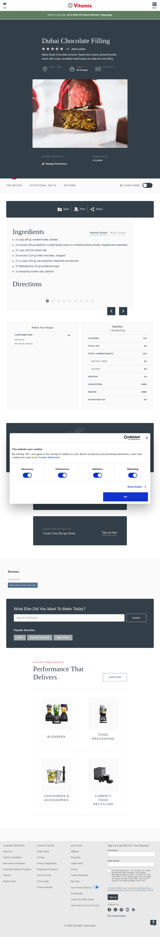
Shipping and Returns (47, 869)
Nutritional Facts (43, 185)
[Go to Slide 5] (70, 301)
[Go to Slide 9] (92, 301)
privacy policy (141, 890)
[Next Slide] (123, 311)
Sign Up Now (109, 532)
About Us (7, 851)
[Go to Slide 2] (53, 301)
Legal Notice (77, 863)
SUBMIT (136, 618)
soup (20, 638)
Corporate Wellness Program (17, 869)
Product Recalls (44, 887)
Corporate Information (13, 845)
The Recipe (14, 185)
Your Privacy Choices (81, 887)
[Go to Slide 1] (47, 301)
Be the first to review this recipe (24, 586)
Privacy (74, 869)
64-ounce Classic (24, 343)
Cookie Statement (49, 457)
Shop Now (115, 677)
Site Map (75, 881)
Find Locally (43, 881)
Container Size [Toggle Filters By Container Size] (23, 335)
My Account (76, 845)
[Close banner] (147, 438)
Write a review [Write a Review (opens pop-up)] (78, 49)
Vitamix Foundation (12, 857)
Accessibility (77, 893)
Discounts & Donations (14, 863)
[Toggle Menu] (154, 5)
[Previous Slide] (111, 311)
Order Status (43, 851)
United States (118, 916)
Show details (135, 486)
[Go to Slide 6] (75, 301)
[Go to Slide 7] (81, 301)
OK (125, 496)
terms (151, 890)
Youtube (127, 909)
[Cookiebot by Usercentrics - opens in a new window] (126, 437)
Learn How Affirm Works (82, 899)
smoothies (63, 638)
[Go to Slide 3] (58, 301)
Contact (40, 857)
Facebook (109, 909)
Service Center (44, 875)
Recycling (75, 857)
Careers (7, 875)
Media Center (9, 881)
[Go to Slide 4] (64, 301)
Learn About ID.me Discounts (85, 905)
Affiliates (75, 851)
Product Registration (47, 863)
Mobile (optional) (113, 861)
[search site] (69, 618)
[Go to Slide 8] (87, 301)
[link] (57, 48)
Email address (113, 850)
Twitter (115, 909)
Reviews (70, 185)
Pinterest (121, 909)
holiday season (39, 638)
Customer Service (45, 845)
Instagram (133, 909)
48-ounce (20, 340)
